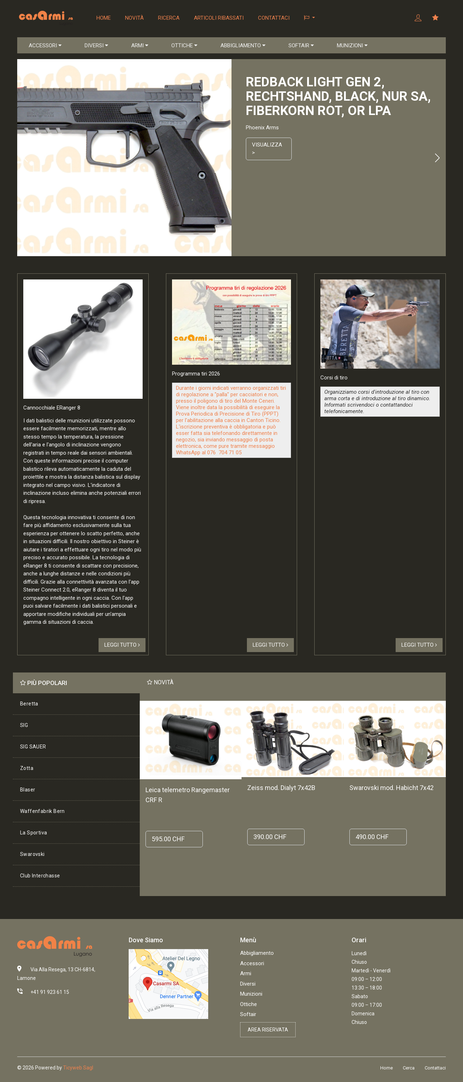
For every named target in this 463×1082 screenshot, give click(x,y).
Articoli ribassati (219, 18)
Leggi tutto (122, 645)
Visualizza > (267, 149)
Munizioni (251, 994)
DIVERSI (96, 45)
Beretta (29, 704)
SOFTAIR (301, 45)
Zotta (26, 768)
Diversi (248, 984)
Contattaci (274, 18)
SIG (24, 725)
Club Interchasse (40, 875)
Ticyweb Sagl (78, 1068)
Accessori (252, 963)
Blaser (27, 790)
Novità (134, 18)
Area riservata (268, 1030)
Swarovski (32, 854)
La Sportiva (33, 833)
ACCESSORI (45, 45)
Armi (245, 973)
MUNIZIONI (352, 45)
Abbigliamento (257, 953)
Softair (248, 1014)
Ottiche (248, 1004)
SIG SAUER (33, 747)
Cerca (409, 1068)
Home (103, 18)
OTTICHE (184, 45)
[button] (309, 17)
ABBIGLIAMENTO (243, 45)
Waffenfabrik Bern (42, 811)
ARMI (139, 45)
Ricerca (169, 18)
